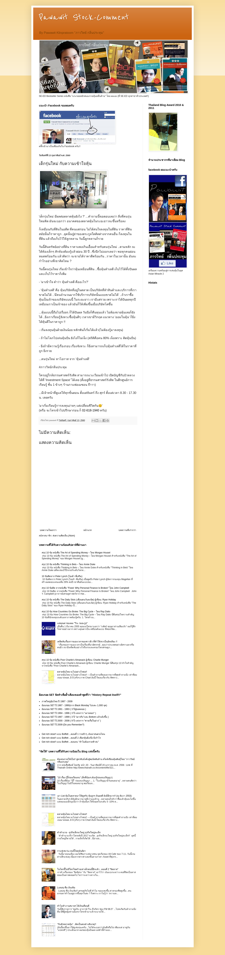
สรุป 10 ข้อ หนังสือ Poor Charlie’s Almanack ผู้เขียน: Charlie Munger (75, 660)
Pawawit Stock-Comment (84, 17)
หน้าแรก (87, 530)
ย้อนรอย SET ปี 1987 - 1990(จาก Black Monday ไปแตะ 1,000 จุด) (74, 705)
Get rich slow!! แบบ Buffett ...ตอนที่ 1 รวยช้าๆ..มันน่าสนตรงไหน (73, 734)
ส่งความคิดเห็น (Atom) (64, 535)
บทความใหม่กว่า (48, 530)
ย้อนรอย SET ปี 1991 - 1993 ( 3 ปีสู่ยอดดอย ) (64, 709)
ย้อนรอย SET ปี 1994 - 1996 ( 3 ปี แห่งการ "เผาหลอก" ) (69, 713)
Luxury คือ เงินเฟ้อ (66, 887)
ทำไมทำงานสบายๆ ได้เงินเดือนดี (73, 906)
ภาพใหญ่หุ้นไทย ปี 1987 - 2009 (57, 701)
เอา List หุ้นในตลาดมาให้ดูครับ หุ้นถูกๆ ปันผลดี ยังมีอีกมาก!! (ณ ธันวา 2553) (94, 796)
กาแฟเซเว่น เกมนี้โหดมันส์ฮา (71, 851)
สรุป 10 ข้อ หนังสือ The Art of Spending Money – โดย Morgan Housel (76, 552)
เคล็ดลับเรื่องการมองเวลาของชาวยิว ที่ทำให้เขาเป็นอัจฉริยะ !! (87, 641)
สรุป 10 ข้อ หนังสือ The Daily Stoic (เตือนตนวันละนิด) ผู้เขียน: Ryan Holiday (79, 599)
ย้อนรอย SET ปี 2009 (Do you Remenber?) (63, 724)
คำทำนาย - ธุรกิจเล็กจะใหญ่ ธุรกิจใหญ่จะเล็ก (79, 832)
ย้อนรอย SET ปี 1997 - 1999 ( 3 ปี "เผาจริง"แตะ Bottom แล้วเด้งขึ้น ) (75, 717)
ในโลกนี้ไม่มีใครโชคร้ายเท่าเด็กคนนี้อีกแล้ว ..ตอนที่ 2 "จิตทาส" (87, 869)
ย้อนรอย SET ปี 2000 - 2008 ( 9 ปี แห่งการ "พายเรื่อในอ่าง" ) (71, 720)
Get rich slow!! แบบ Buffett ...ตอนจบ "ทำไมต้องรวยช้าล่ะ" (70, 742)
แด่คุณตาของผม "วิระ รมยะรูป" (72, 623)
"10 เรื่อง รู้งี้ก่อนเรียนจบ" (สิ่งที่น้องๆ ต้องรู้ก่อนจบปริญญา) (84, 777)
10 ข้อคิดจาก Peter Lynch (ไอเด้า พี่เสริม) (62, 576)
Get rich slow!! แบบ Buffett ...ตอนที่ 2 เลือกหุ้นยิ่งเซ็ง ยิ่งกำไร (71, 738)
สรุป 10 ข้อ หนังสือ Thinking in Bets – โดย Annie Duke (68, 564)
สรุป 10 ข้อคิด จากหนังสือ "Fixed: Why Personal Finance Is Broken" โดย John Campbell (85, 588)
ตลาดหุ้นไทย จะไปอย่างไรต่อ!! (72, 671)
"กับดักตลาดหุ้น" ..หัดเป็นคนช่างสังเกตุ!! (76, 924)
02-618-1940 (90, 410)
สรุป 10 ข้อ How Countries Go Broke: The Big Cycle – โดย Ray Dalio (76, 611)
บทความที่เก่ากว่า (127, 530)
